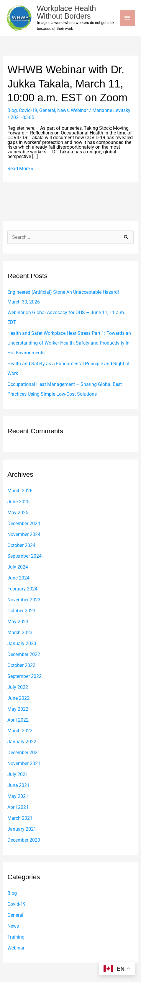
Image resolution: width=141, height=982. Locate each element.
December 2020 (23, 840)
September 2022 (24, 676)
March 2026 (19, 491)
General (47, 110)
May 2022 (17, 709)
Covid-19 (28, 110)
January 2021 (21, 829)
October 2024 (21, 545)
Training (15, 937)
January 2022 (21, 741)
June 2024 (18, 578)
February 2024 (22, 589)
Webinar (79, 110)
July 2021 (17, 774)
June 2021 (18, 785)
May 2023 (17, 621)
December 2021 (23, 752)
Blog (12, 110)
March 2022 (19, 730)
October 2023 (21, 610)
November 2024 (23, 534)
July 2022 (17, 687)
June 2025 (18, 501)
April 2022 (18, 720)
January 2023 (21, 643)
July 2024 (17, 567)
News (63, 110)
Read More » (20, 168)
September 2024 (24, 556)
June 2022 (18, 698)
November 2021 (23, 763)
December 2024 (23, 523)
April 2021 (18, 807)
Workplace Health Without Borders (66, 12)
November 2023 (23, 600)
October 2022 (21, 665)
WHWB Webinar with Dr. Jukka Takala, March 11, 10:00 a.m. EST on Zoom (67, 84)
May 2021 (17, 796)
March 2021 (19, 818)
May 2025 (17, 512)
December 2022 (23, 654)
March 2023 (19, 632)
